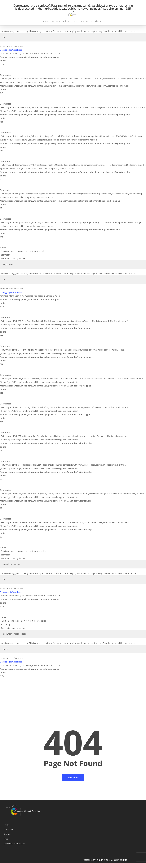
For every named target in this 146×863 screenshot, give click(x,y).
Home (6, 824)
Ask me (7, 834)
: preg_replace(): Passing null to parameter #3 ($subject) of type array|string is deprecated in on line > (73, 10)
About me (8, 829)
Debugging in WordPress (11, 50)
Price (6, 839)
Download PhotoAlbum (14, 843)
